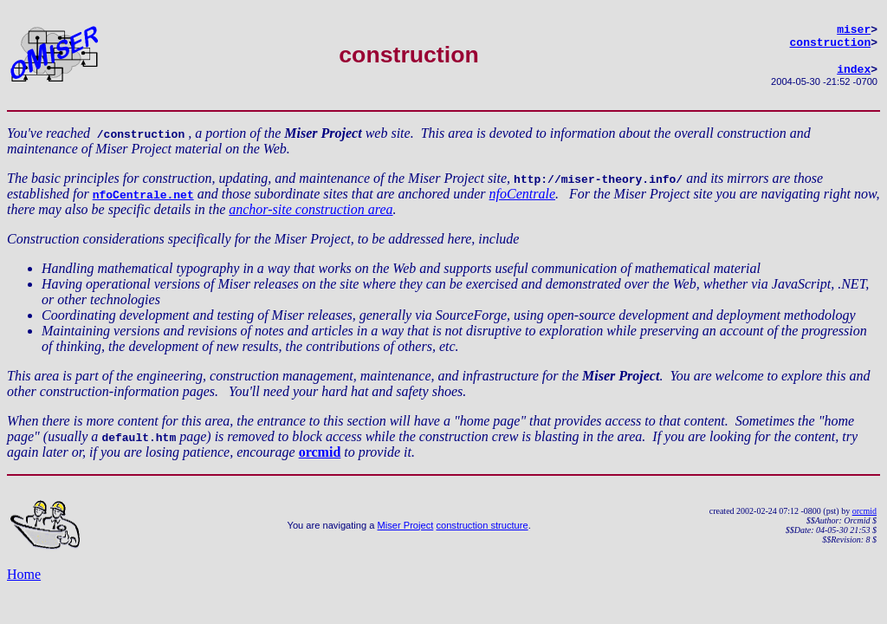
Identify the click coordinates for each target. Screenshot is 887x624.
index (854, 76)
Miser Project (406, 533)
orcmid (320, 459)
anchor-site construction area (310, 217)
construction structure (482, 533)
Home (24, 582)
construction (830, 47)
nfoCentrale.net (143, 202)
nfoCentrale (522, 201)
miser (854, 31)
